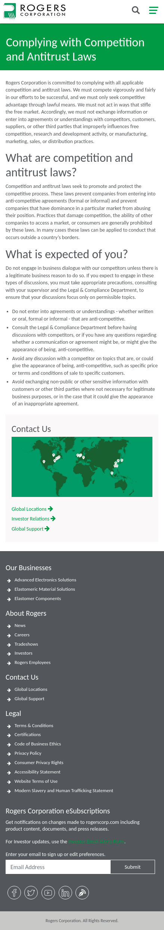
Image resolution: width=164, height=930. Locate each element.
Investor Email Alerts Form (96, 841)
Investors (24, 653)
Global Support (31, 529)
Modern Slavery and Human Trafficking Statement (64, 791)
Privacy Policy (28, 753)
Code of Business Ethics (38, 744)
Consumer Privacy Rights (39, 763)
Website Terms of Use (36, 781)
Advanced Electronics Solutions (45, 580)
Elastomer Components (38, 599)
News (20, 625)
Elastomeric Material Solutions (45, 589)
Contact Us (31, 429)
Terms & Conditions (34, 726)
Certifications (28, 735)
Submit (132, 866)
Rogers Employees (32, 662)
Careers (22, 635)
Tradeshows (26, 644)
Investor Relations (34, 519)
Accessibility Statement (38, 772)
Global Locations (32, 509)
